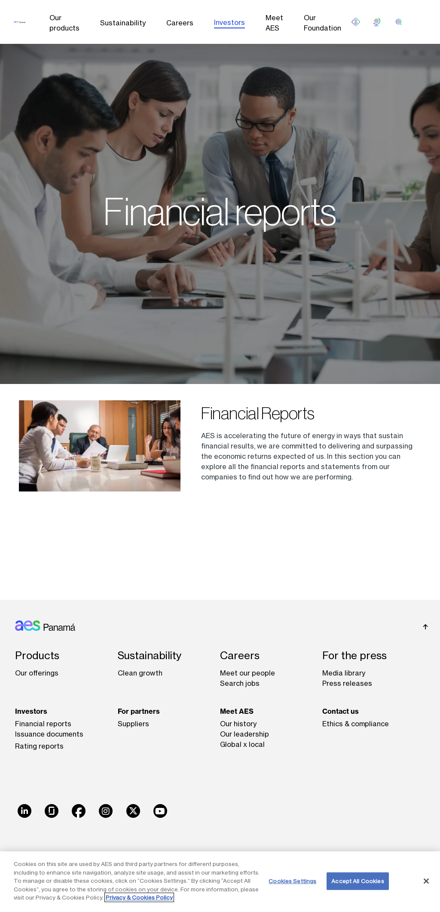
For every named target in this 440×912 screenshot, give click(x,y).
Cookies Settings (292, 880)
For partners (139, 711)
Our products (64, 22)
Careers (179, 22)
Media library (343, 673)
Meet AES (274, 22)
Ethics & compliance (355, 723)
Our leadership (244, 734)
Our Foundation (322, 22)
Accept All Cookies (357, 880)
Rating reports (39, 746)
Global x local (242, 744)
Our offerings (36, 673)
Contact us (340, 711)
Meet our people (247, 673)
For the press (354, 655)
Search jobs (240, 683)
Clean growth (140, 673)
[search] (398, 22)
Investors (229, 22)
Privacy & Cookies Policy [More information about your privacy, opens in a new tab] (139, 897)
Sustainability (123, 22)
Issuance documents (49, 734)
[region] (220, 881)
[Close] (426, 881)
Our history (238, 723)
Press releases (347, 683)
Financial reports (43, 723)
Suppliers (133, 723)
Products (37, 655)
